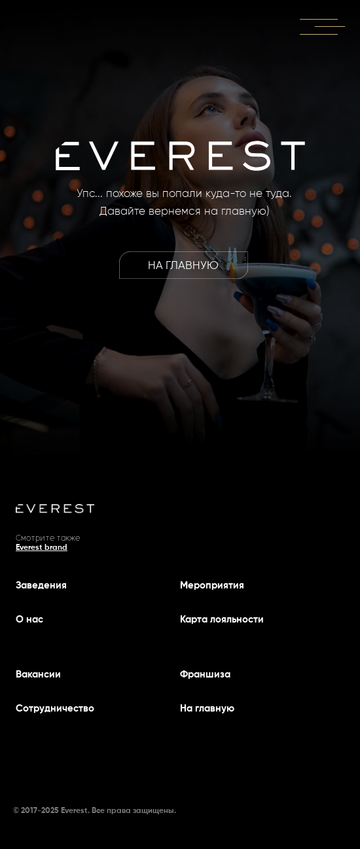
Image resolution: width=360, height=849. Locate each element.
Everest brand (41, 548)
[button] (318, 19)
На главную (207, 709)
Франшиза (205, 674)
